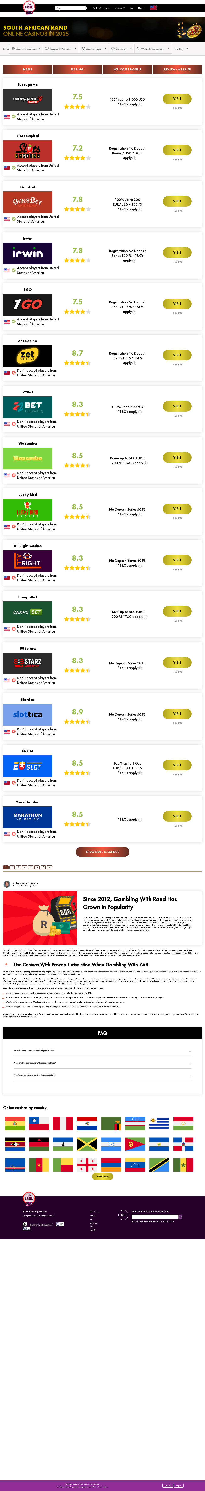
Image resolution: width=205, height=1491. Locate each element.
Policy (91, 1226)
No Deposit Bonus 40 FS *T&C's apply (127, 563)
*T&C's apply (127, 819)
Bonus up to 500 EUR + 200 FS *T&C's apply (127, 460)
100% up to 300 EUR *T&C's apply (127, 409)
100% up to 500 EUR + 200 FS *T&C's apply (127, 614)
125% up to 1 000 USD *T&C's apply (127, 101)
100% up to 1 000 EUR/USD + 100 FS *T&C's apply (127, 768)
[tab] (102, 1050)
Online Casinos (101, 8)
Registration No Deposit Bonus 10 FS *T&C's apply (127, 358)
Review (177, 108)
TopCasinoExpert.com (35, 1211)
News (140, 8)
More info (168, 1486)
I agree (178, 1486)
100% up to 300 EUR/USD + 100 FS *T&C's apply (127, 204)
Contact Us (93, 1223)
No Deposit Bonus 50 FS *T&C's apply (127, 511)
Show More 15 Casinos (102, 852)
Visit (177, 99)
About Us (93, 1230)
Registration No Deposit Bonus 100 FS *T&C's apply (127, 255)
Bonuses (119, 8)
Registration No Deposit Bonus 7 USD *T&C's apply (127, 153)
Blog (131, 8)
